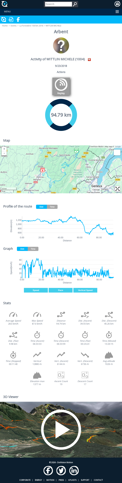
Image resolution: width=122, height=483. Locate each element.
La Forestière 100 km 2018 (31, 25)
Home (5, 25)
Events (13, 25)
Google (118, 147)
